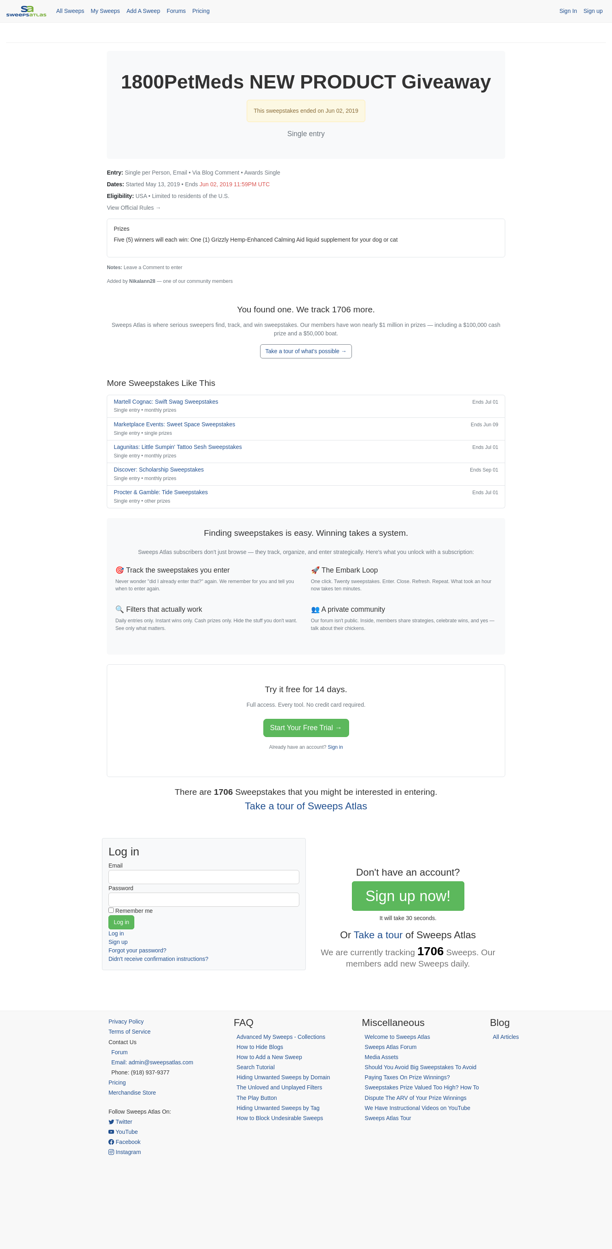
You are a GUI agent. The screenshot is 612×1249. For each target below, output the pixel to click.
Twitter (120, 1121)
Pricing (201, 11)
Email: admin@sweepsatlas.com (152, 1062)
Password (120, 888)
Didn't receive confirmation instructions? (158, 959)
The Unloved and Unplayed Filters (279, 1087)
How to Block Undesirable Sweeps (280, 1118)
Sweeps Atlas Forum (391, 1047)
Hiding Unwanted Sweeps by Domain (283, 1077)
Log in (116, 933)
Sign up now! (407, 896)
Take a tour (378, 934)
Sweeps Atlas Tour (388, 1118)
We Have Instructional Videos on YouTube (417, 1108)
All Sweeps (70, 11)
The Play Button (257, 1098)
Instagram (124, 1152)
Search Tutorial (256, 1067)
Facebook (124, 1142)
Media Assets (381, 1057)
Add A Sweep (143, 11)
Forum (119, 1052)
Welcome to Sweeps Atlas (397, 1037)
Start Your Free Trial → (306, 728)
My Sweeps (105, 11)
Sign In (568, 11)
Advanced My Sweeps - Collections (281, 1037)
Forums (176, 11)
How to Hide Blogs (260, 1047)
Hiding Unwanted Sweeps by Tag (278, 1108)
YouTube (123, 1132)
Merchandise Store (132, 1092)
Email (115, 865)
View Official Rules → (134, 207)
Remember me (134, 911)
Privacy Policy (126, 1021)
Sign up (593, 11)
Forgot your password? (137, 950)
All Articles (506, 1037)
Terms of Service (129, 1031)
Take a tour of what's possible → (306, 351)
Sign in (335, 747)
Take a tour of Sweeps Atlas (306, 805)
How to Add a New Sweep (269, 1057)
